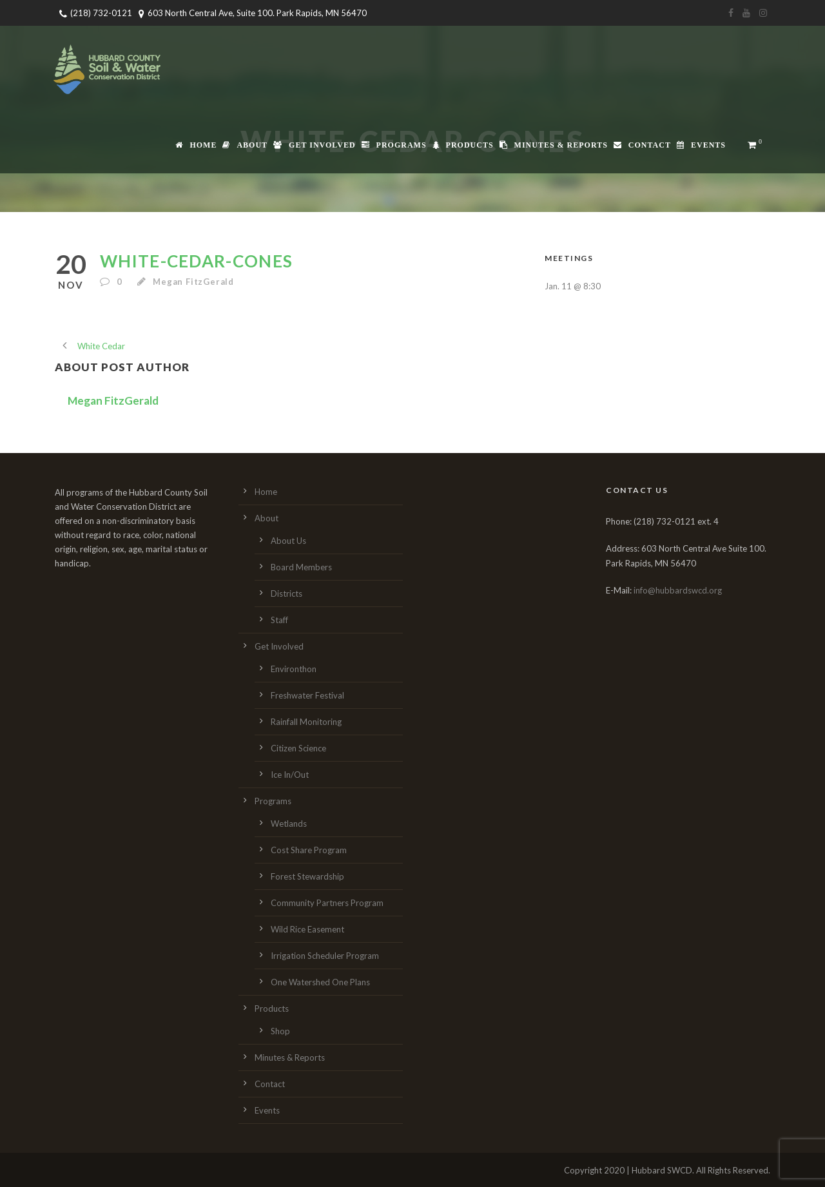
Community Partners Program (327, 903)
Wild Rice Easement (307, 929)
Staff (279, 620)
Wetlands (289, 823)
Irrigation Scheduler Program (325, 956)
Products (463, 145)
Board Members (301, 567)
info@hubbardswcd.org (678, 590)
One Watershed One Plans (320, 982)
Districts (286, 593)
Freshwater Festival (307, 695)
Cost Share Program (309, 850)
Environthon (293, 669)
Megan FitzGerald (193, 281)
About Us (288, 541)
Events (701, 145)
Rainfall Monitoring (306, 722)
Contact (642, 145)
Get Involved (314, 145)
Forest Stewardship (307, 876)
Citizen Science (298, 748)
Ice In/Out (290, 774)
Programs (394, 145)
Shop (280, 1031)
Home (196, 145)
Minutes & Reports (554, 145)
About (244, 145)
